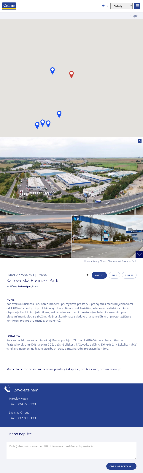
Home (87, 261)
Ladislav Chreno (19, 412)
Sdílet (129, 275)
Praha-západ (24, 286)
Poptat (99, 275)
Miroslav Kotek (18, 398)
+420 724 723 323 (22, 404)
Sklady (96, 261)
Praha (104, 261)
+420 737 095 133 (22, 418)
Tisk (114, 275)
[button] (59, 114)
